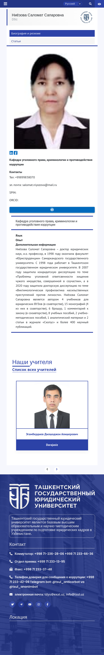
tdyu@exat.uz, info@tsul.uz (64, 594)
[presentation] (47, 470)
